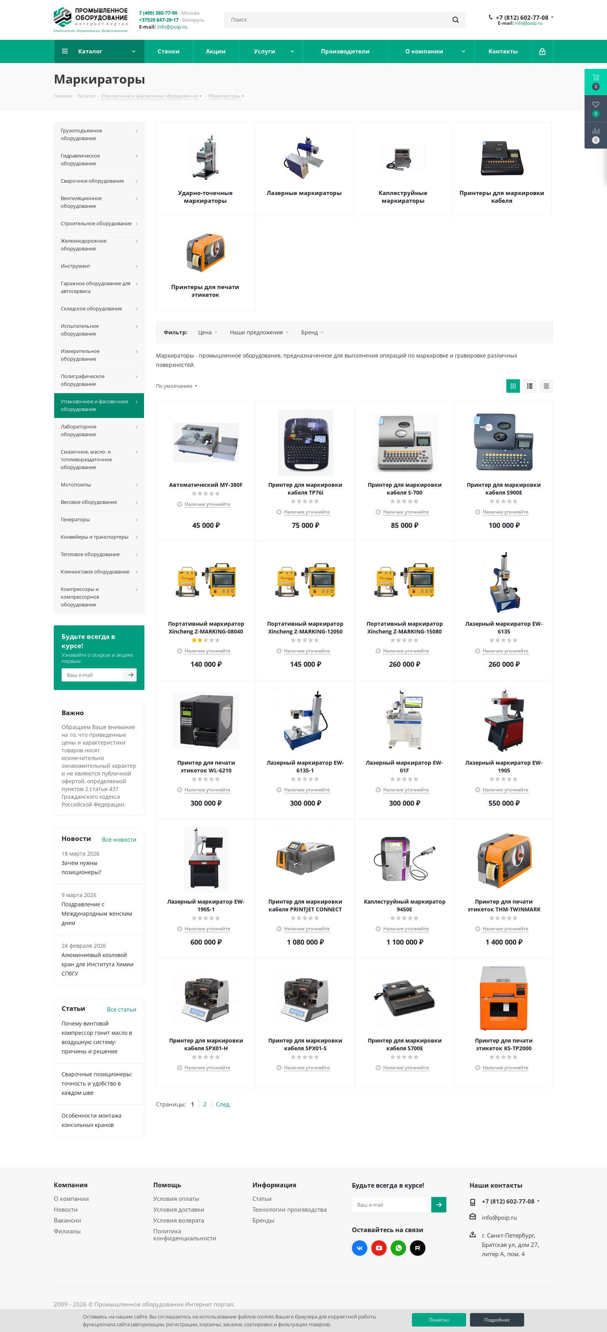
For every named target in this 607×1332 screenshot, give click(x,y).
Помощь (167, 1185)
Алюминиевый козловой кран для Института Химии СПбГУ (98, 964)
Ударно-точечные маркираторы (205, 196)
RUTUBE (417, 1248)
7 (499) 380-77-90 (158, 12)
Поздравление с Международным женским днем (97, 913)
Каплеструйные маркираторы (403, 196)
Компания (70, 1185)
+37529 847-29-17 (158, 19)
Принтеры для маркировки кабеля (502, 196)
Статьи (262, 1198)
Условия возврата (178, 1220)
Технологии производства (289, 1209)
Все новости (119, 839)
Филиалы (67, 1231)
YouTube (379, 1248)
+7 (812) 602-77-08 (522, 17)
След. (223, 1104)
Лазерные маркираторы (304, 193)
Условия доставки (178, 1209)
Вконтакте (359, 1248)
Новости (66, 1209)
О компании (71, 1198)
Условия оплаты (176, 1198)
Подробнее (497, 1320)
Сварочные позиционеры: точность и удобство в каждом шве (97, 1083)
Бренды (263, 1220)
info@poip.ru (172, 26)
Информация (274, 1185)
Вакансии (67, 1220)
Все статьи (122, 1009)
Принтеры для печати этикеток (205, 290)
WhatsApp (398, 1248)
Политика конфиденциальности (184, 1234)
